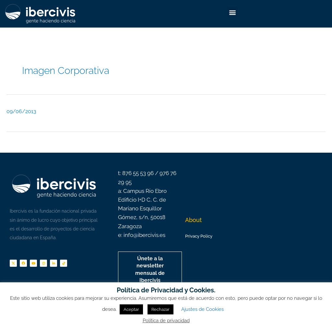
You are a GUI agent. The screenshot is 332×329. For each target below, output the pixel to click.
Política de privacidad (166, 320)
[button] (232, 12)
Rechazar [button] (160, 309)
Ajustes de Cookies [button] (202, 309)
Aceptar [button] (131, 309)
